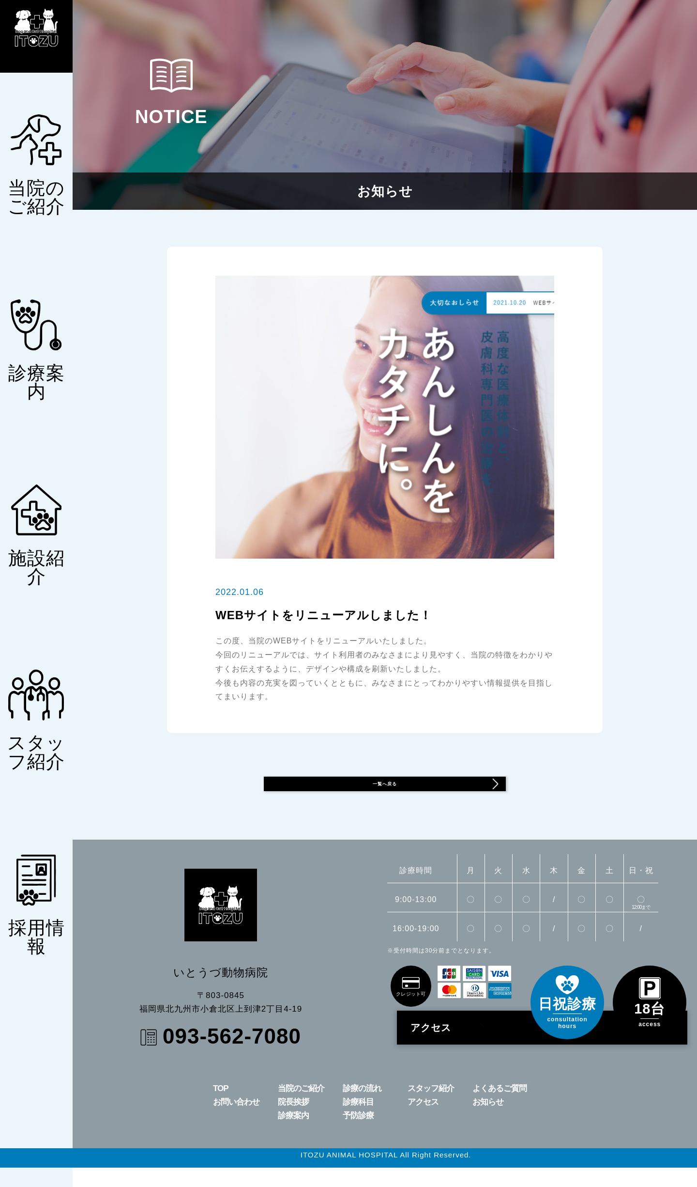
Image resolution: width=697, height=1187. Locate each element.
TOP (220, 1107)
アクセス (451, 1047)
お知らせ (487, 1121)
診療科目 (358, 1121)
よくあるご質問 (499, 1107)
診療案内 (293, 1135)
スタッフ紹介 (431, 1107)
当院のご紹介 (301, 1107)
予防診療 (358, 1135)
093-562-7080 (232, 1055)
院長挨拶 (293, 1121)
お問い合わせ (236, 1121)
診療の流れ (362, 1107)
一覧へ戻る (430, 794)
